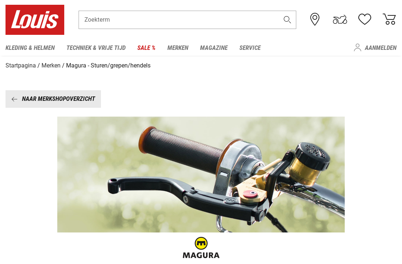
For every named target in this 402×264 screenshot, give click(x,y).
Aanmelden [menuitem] (380, 47)
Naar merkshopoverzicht (53, 98)
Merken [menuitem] (177, 47)
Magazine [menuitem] (214, 47)
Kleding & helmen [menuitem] (30, 47)
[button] (287, 20)
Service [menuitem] (250, 47)
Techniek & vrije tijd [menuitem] (96, 47)
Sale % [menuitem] (146, 47)
